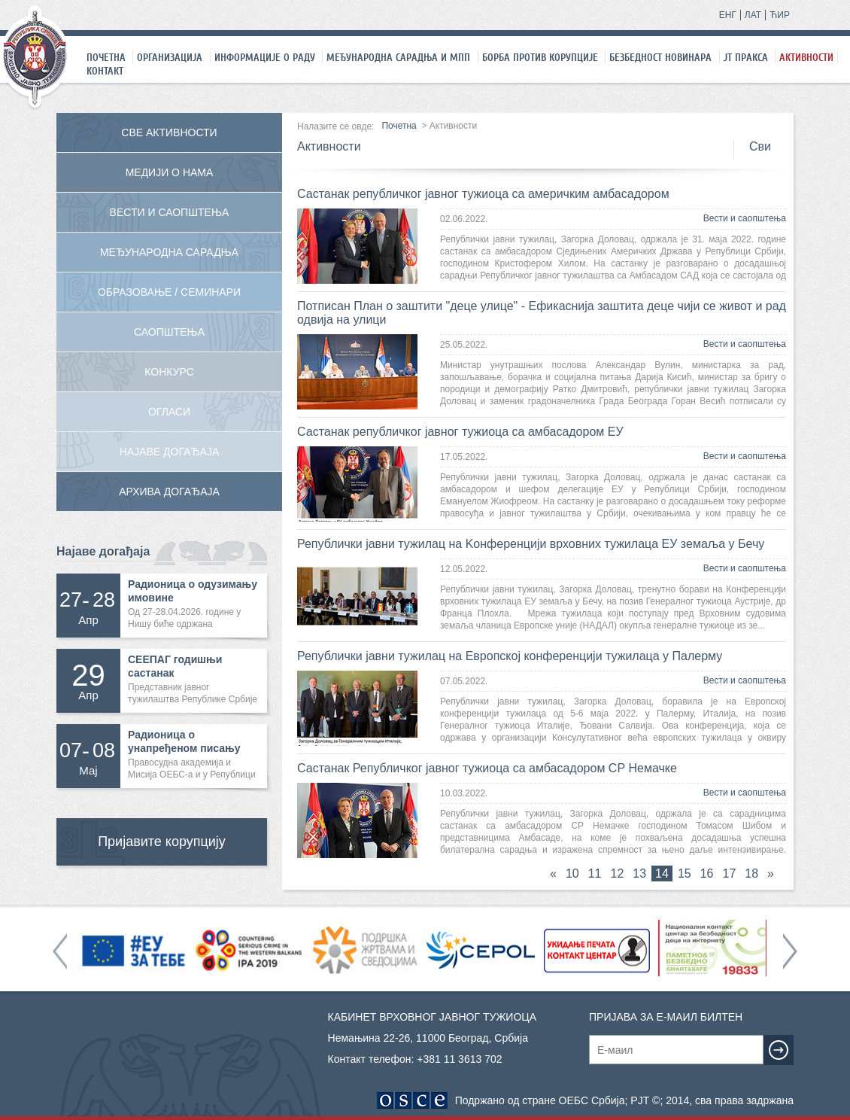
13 (639, 873)
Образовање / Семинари (169, 292)
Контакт (105, 71)
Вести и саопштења (744, 218)
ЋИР (780, 15)
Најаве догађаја (170, 452)
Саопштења (169, 332)
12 (617, 873)
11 (595, 873)
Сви (760, 146)
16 (707, 873)
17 (729, 873)
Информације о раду (264, 57)
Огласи (169, 412)
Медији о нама (170, 172)
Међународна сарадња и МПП (398, 57)
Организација (169, 57)
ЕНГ (727, 15)
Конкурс (169, 372)
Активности (806, 57)
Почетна (106, 57)
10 (572, 873)
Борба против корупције (540, 57)
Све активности (169, 132)
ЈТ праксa (746, 57)
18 (751, 873)
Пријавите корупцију (162, 841)
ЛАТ (753, 15)
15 (684, 873)
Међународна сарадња (169, 252)
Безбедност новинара (660, 57)
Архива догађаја (169, 491)
